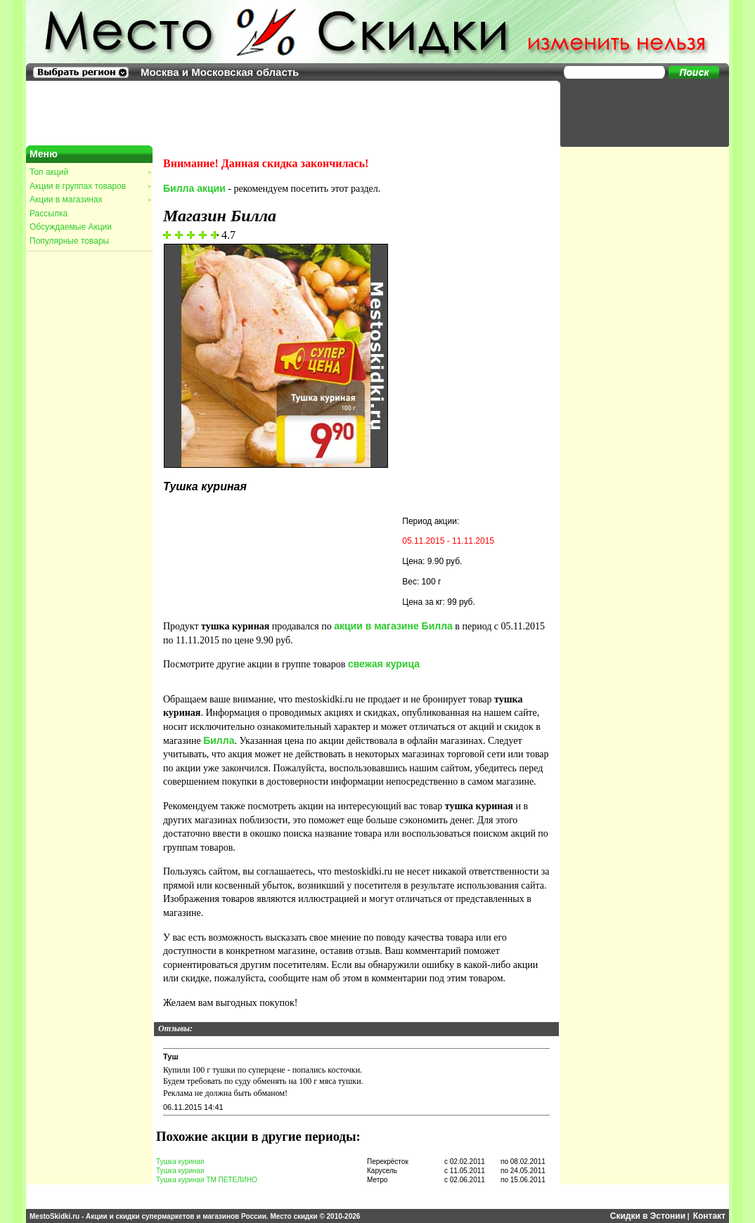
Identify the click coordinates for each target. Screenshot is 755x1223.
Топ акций (90, 172)
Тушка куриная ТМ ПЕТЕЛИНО (206, 1180)
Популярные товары (69, 241)
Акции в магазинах (90, 199)
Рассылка (48, 213)
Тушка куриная (180, 1161)
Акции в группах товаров (90, 186)
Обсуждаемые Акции (71, 227)
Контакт (709, 1216)
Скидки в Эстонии (647, 1216)
